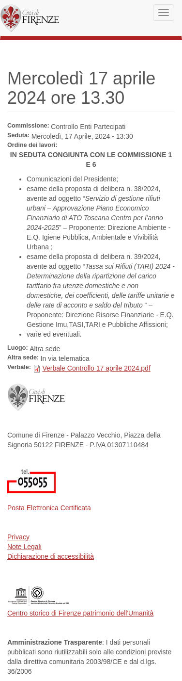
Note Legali (24, 547)
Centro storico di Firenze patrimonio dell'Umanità (80, 613)
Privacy (18, 537)
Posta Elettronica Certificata (49, 508)
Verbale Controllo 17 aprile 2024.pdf (96, 368)
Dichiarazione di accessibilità (50, 556)
